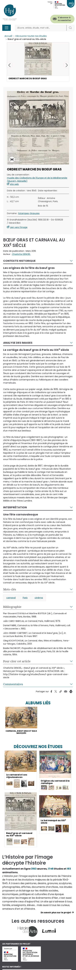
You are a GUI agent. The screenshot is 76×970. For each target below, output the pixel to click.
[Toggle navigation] (6, 28)
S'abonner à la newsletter (64, 19)
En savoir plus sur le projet (56, 912)
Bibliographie (12, 607)
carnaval (11, 597)
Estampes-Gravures (29, 213)
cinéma (39, 597)
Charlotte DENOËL (21, 254)
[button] (66, 65)
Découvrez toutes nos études (31, 36)
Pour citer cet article (17, 661)
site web (14, 184)
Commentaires (13, 684)
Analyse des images (17, 343)
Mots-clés (9, 589)
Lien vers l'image (18, 227)
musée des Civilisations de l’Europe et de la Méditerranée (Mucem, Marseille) (37, 179)
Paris (25, 597)
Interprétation (15, 507)
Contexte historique (19, 261)
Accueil (8, 36)
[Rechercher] (41, 28)
